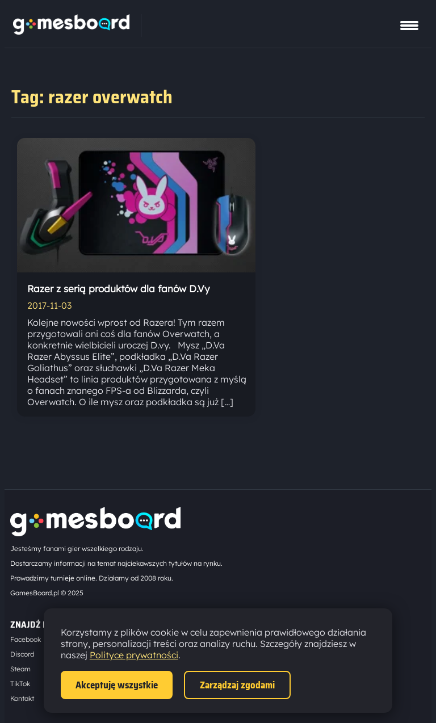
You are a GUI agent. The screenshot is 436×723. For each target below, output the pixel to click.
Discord (22, 654)
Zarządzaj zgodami (237, 685)
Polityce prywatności (134, 655)
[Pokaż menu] (409, 25)
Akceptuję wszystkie (117, 685)
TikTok (20, 683)
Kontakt (22, 698)
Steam (20, 669)
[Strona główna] (71, 31)
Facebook (25, 639)
